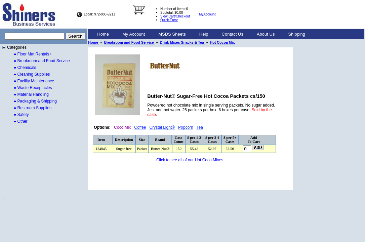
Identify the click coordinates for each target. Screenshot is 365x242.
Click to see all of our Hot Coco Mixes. (190, 160)
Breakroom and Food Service (129, 42)
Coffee (140, 127)
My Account (133, 34)
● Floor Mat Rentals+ (32, 54)
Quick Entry (169, 20)
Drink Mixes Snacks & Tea (182, 42)
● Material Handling (31, 94)
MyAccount (207, 14)
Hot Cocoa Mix (222, 42)
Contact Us (232, 34)
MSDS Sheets (172, 34)
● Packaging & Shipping (35, 101)
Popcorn (185, 127)
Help (203, 34)
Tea (200, 127)
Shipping (296, 34)
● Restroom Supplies (32, 108)
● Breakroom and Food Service (42, 60)
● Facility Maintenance (34, 81)
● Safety (21, 114)
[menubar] (201, 34)
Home (103, 34)
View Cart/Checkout (175, 16)
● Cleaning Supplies (32, 74)
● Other (21, 121)
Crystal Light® (162, 127)
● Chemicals (25, 67)
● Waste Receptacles (33, 87)
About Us (266, 34)
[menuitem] (103, 34)
